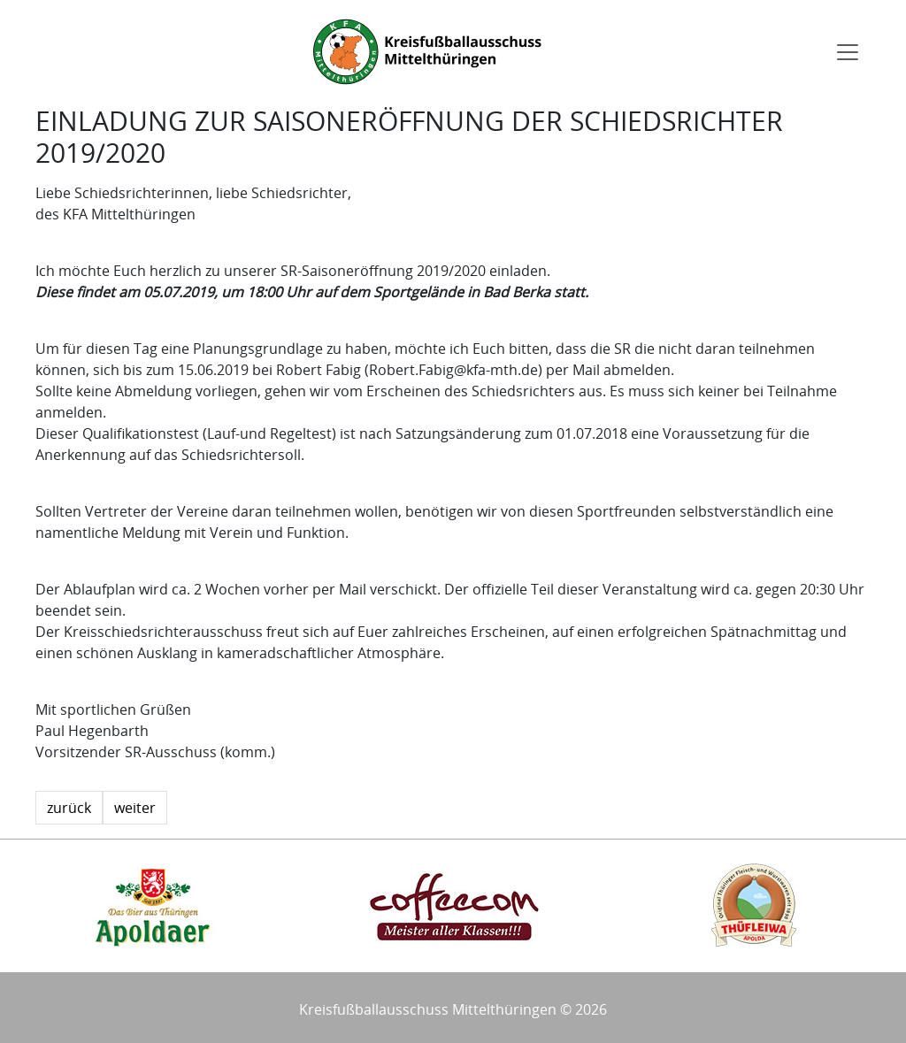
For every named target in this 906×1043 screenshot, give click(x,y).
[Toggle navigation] (847, 52)
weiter (135, 807)
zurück (69, 807)
